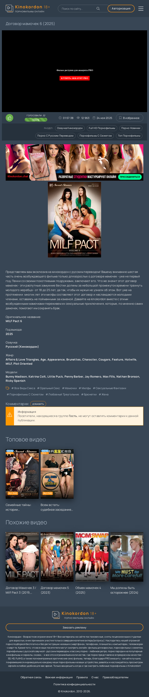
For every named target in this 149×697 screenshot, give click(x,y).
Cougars (104, 359)
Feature (117, 359)
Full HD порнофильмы (102, 128)
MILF (9, 364)
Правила (82, 677)
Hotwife (130, 359)
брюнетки (90, 394)
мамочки (71, 388)
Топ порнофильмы (129, 135)
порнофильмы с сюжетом (26, 394)
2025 (9, 334)
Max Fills (109, 377)
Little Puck (55, 377)
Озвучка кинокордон (70, 128)
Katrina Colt (37, 377)
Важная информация (59, 677)
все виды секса (24, 388)
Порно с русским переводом (55, 135)
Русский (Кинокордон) (22, 347)
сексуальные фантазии (111, 388)
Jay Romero (93, 377)
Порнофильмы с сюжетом (96, 135)
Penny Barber (73, 377)
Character (89, 359)
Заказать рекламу (75, 627)
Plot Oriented (23, 364)
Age (43, 359)
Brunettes (73, 359)
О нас (95, 677)
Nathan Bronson (127, 377)
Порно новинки (130, 128)
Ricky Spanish (15, 381)
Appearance (56, 359)
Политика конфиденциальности (74, 684)
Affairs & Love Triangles (22, 359)
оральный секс (50, 388)
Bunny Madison (16, 377)
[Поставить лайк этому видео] (9, 118)
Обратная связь (31, 677)
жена (105, 394)
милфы (86, 388)
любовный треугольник (63, 394)
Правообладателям (116, 677)
